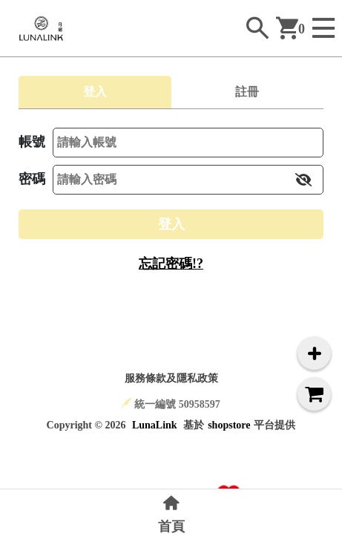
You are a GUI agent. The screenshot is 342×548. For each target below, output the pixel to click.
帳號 (32, 141)
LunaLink (154, 425)
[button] (303, 179)
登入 (171, 224)
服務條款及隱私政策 (171, 378)
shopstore (229, 425)
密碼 (32, 179)
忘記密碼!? (171, 263)
